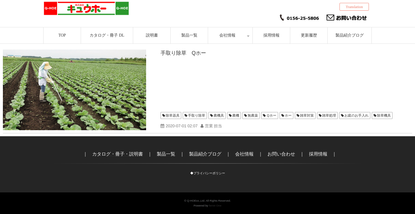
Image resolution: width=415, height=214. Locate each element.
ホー (288, 115)
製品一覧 (189, 35)
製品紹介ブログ (349, 35)
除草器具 (173, 115)
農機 (235, 115)
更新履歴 (309, 35)
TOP (62, 35)
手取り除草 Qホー (183, 53)
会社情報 (227, 35)
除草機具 (384, 115)
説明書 (152, 35)
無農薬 (253, 115)
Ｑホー (271, 115)
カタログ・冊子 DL (107, 35)
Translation (354, 7)
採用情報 (271, 35)
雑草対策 (307, 115)
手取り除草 (196, 115)
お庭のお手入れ (356, 115)
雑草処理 (329, 115)
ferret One (215, 205)
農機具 (219, 115)
